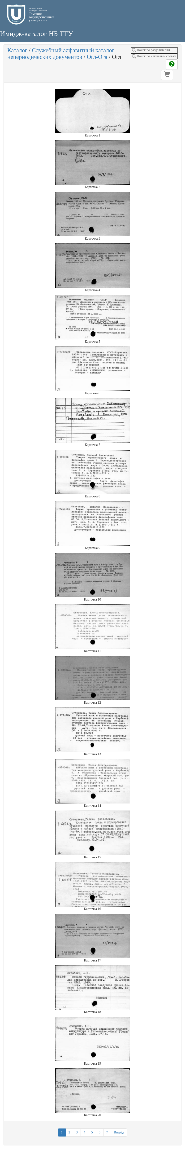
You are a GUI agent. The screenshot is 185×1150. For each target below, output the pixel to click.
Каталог (17, 50)
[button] (167, 75)
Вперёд (119, 1132)
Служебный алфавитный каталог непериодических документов (60, 53)
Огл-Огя (97, 57)
